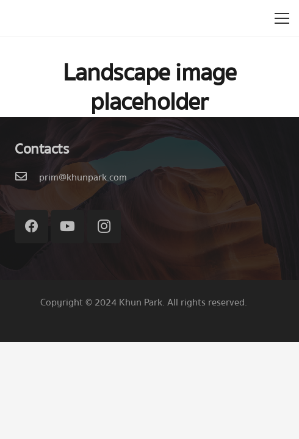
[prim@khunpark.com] (27, 177)
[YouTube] (67, 226)
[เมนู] (282, 18)
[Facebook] (31, 226)
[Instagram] (104, 226)
